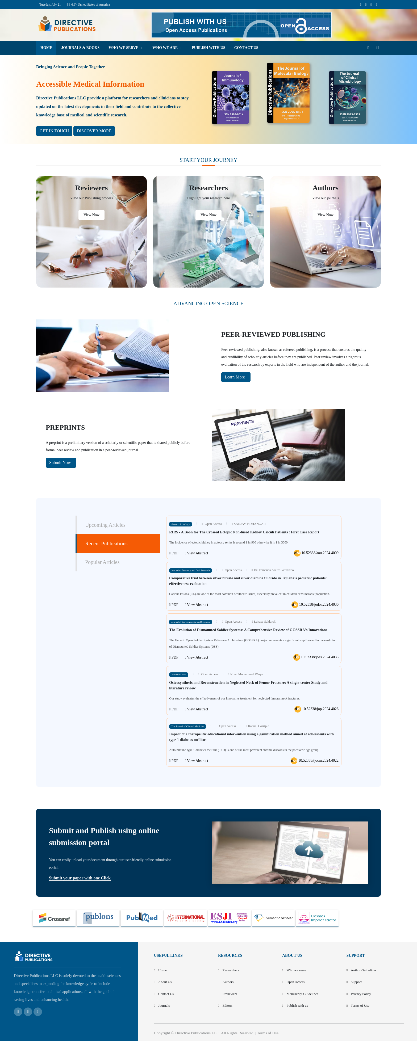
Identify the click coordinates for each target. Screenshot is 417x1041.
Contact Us (166, 994)
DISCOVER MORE (94, 131)
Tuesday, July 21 (50, 4)
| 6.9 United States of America (88, 4)
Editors (227, 1006)
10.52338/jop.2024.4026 (316, 709)
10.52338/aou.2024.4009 (316, 553)
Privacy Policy (361, 994)
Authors (227, 982)
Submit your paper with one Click (80, 878)
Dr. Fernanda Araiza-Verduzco (272, 570)
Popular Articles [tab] (102, 562)
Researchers (230, 970)
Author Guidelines (363, 970)
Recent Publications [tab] (106, 543)
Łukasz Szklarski (263, 621)
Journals (164, 1006)
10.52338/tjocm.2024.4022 (315, 760)
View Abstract (196, 553)
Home (162, 970)
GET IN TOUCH (54, 131)
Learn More (235, 377)
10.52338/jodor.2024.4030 (315, 604)
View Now (91, 215)
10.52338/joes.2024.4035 (316, 657)
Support (356, 982)
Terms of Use (360, 1006)
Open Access (212, 524)
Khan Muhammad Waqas (246, 674)
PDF (173, 553)
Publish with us (297, 1006)
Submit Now (60, 462)
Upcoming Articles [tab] (105, 525)
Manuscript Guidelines (302, 994)
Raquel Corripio (257, 726)
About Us (165, 982)
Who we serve (296, 970)
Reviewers (229, 994)
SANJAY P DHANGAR (248, 524)
